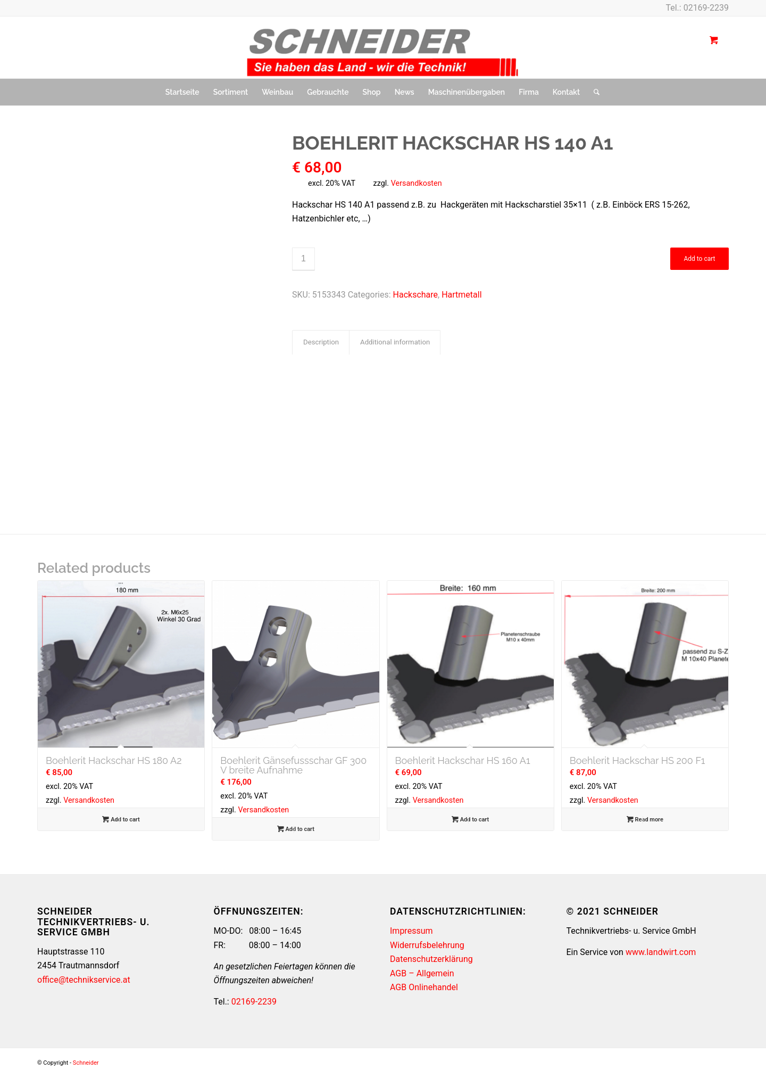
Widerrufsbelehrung (427, 945)
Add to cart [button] (120, 819)
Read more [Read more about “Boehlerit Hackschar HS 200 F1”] (645, 819)
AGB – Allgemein (422, 973)
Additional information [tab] (395, 342)
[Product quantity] (303, 259)
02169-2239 (706, 8)
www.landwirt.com (661, 952)
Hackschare (415, 295)
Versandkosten (416, 183)
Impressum (411, 931)
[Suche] (593, 92)
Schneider (86, 1062)
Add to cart (699, 258)
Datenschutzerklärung (431, 959)
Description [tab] (321, 342)
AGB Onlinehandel (424, 987)
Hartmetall (461, 295)
